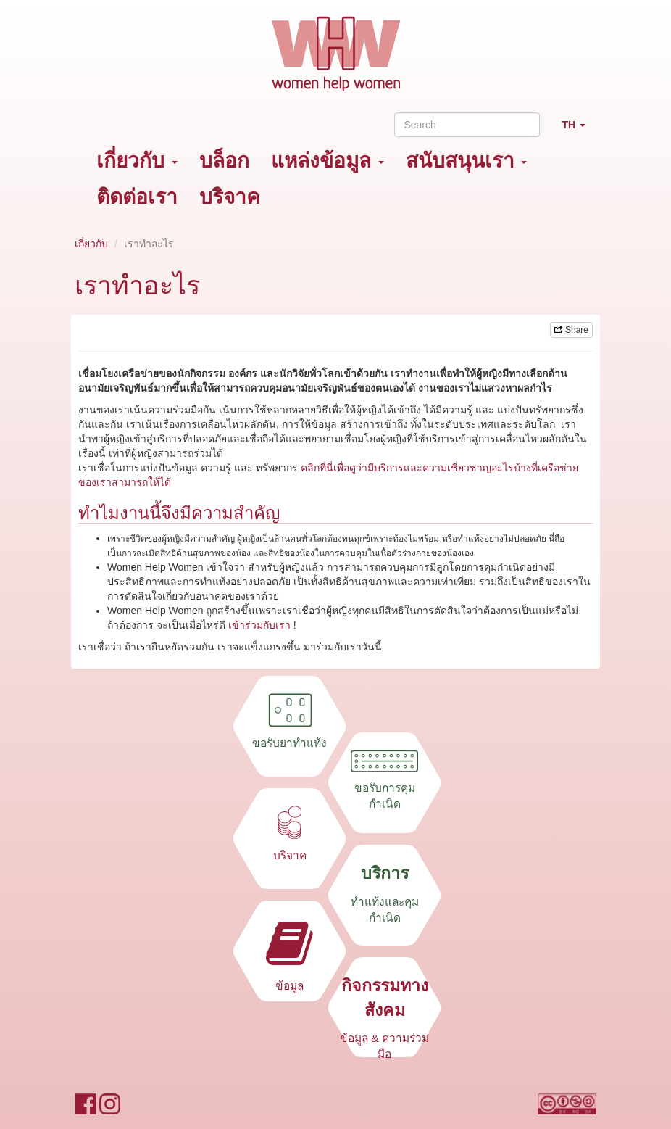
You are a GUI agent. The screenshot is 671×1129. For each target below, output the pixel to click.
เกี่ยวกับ (137, 160)
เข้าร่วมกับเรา (259, 625)
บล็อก (224, 160)
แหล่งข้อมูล (327, 160)
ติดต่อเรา (137, 197)
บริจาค (229, 197)
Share (571, 330)
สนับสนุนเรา (467, 160)
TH (579, 131)
